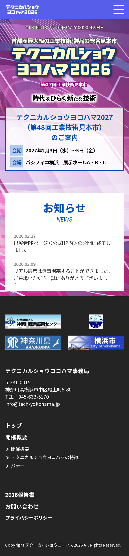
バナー (17, 465)
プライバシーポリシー (28, 517)
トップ (13, 425)
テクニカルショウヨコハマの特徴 (44, 457)
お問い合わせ (22, 506)
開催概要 (16, 437)
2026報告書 (20, 495)
